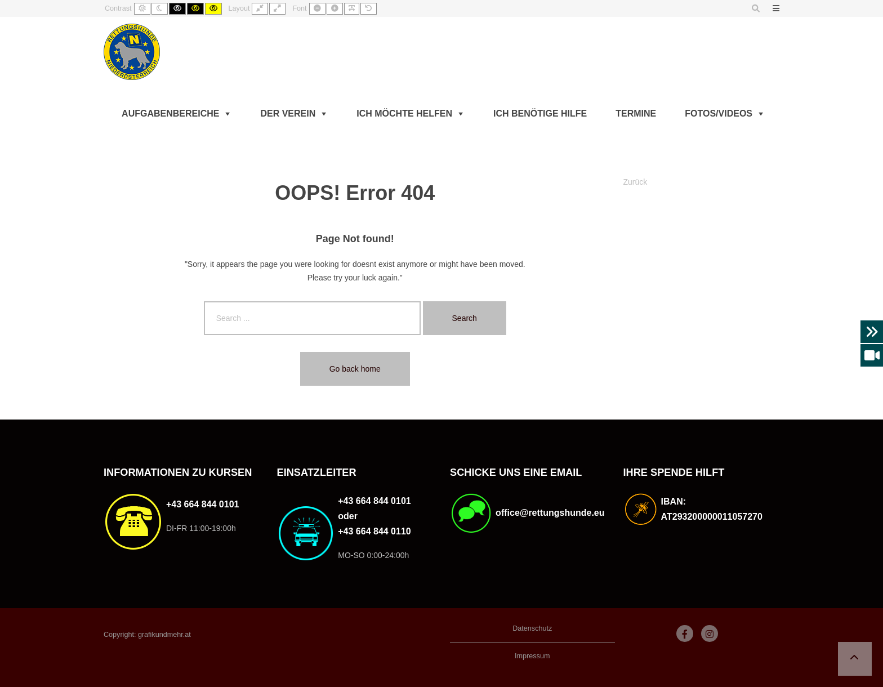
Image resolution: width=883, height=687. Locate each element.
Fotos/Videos (718, 113)
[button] (855, 659)
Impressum (532, 656)
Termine (636, 113)
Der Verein (287, 113)
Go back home (355, 368)
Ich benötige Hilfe (540, 113)
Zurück (635, 181)
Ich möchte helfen (404, 113)
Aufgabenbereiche (170, 113)
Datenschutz (532, 628)
